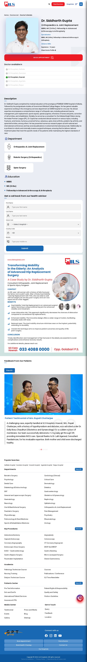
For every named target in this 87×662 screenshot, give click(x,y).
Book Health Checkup (24, 645)
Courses (47, 570)
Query (47, 609)
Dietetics (47, 487)
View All (9, 370)
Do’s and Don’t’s (10, 592)
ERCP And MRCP (50, 547)
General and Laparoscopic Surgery (17, 495)
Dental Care (8, 483)
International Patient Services (15, 596)
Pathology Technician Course (15, 570)
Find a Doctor (63, 641)
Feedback (48, 613)
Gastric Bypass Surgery (13, 555)
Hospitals (70, 4)
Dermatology (49, 483)
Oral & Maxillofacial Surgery (15, 507)
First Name (9, 203)
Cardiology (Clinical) (52, 476)
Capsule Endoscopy (11, 539)
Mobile (8, 237)
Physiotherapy (9, 515)
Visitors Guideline (51, 596)
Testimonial (8, 610)
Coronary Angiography (13, 543)
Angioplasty (48, 535)
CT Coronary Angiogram (53, 543)
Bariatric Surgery (10, 476)
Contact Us (63, 645)
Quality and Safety (51, 592)
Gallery (7, 618)
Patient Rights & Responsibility (55, 588)
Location (48, 617)
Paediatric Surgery (11, 511)
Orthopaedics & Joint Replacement (57, 507)
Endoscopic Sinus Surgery (14, 547)
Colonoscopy (49, 539)
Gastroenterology (51, 491)
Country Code (10, 229)
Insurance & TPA (10, 600)
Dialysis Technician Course (14, 577)
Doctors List (14, 15)
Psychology (8, 479)
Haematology (9, 499)
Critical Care (49, 479)
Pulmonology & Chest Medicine (16, 519)
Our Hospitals (43, 649)
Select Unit (9, 220)
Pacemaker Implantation (13, 559)
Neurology (8, 503)
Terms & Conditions (27, 659)
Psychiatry (48, 515)
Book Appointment (43, 57)
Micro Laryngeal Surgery (53, 555)
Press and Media (30, 610)
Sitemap (27, 618)
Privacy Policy (40, 659)
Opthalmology (49, 503)
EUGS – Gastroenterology (14, 551)
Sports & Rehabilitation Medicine (16, 523)
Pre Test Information (12, 588)
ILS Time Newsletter (51, 577)
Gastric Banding (50, 551)
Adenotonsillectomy (12, 535)
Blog (26, 614)
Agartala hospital (46, 465)
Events (6, 614)
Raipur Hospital (58, 465)
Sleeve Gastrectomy (52, 559)
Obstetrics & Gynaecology (54, 495)
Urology (47, 523)
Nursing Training (10, 573)
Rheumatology (49, 519)
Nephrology (48, 499)
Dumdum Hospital (22, 465)
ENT (5, 491)
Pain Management (51, 511)
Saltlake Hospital (9, 465)
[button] (39, 449)
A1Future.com (61, 659)
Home (6, 15)
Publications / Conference (54, 573)
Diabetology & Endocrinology (15, 487)
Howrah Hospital (34, 465)
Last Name (9, 211)
